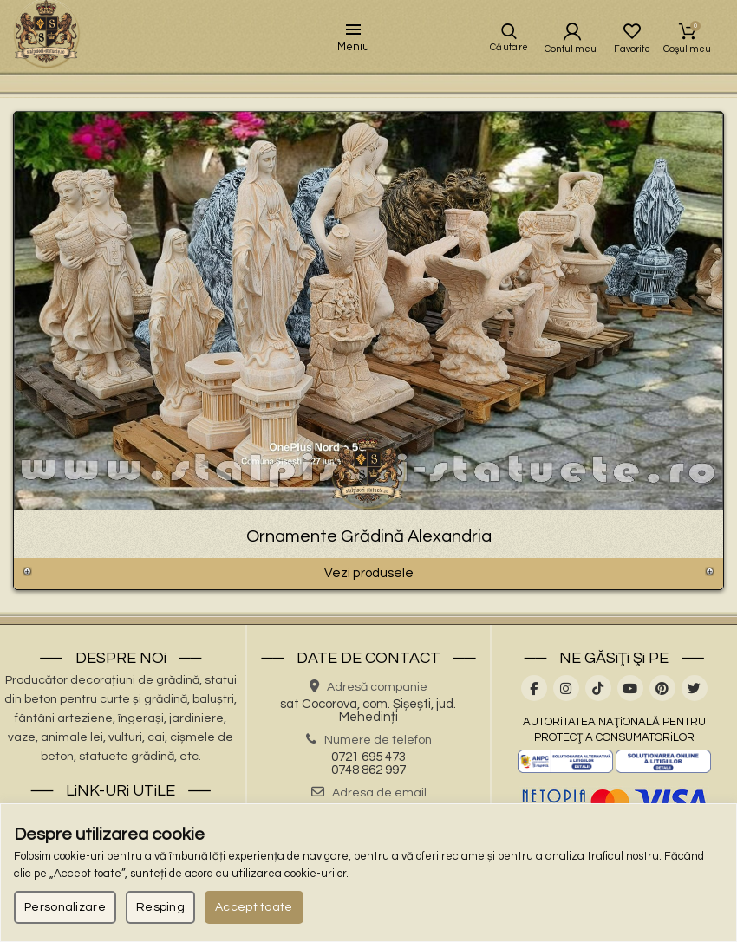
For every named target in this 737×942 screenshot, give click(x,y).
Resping (160, 907)
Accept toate (254, 907)
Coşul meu (688, 39)
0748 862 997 (368, 789)
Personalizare (65, 907)
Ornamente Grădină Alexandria (369, 551)
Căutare (505, 55)
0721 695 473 (368, 776)
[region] (368, 872)
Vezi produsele (368, 591)
